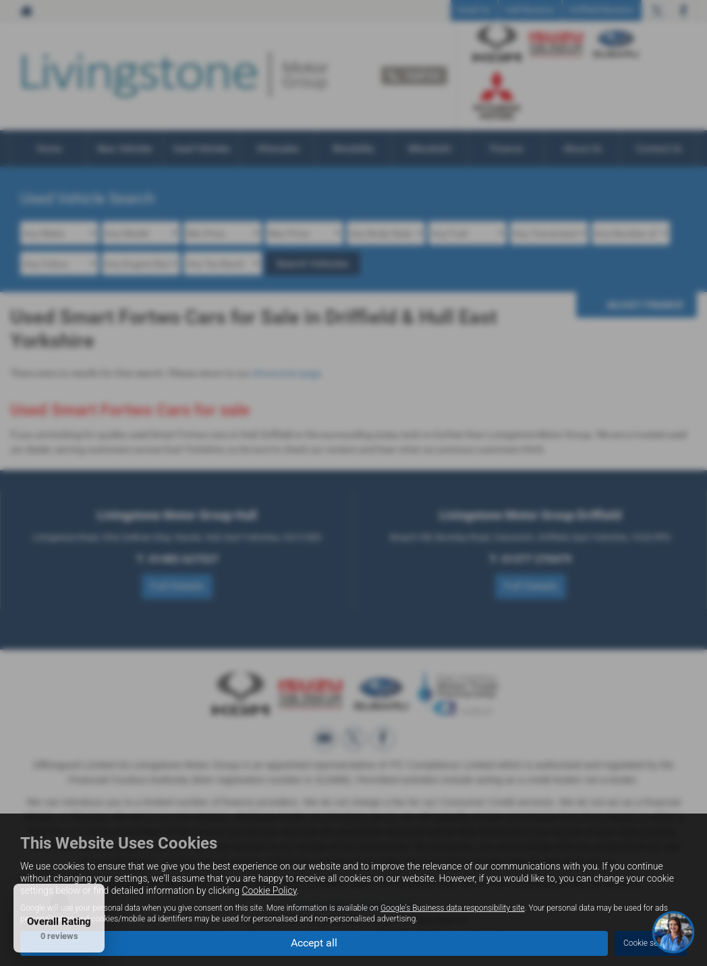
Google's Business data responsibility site (452, 908)
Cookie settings (650, 943)
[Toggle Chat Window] (673, 932)
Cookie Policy (269, 890)
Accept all (314, 942)
